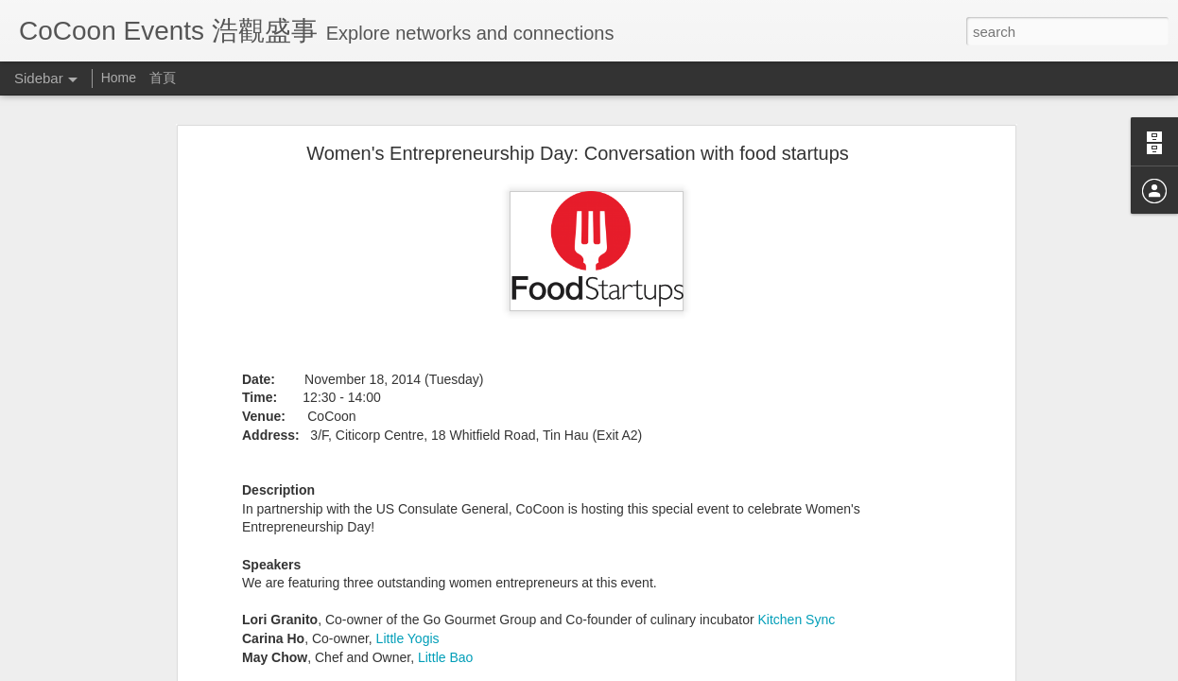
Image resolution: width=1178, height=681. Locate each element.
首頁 (162, 77)
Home (120, 77)
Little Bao (445, 657)
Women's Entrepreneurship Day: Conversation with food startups (577, 153)
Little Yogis (408, 638)
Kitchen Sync (796, 619)
